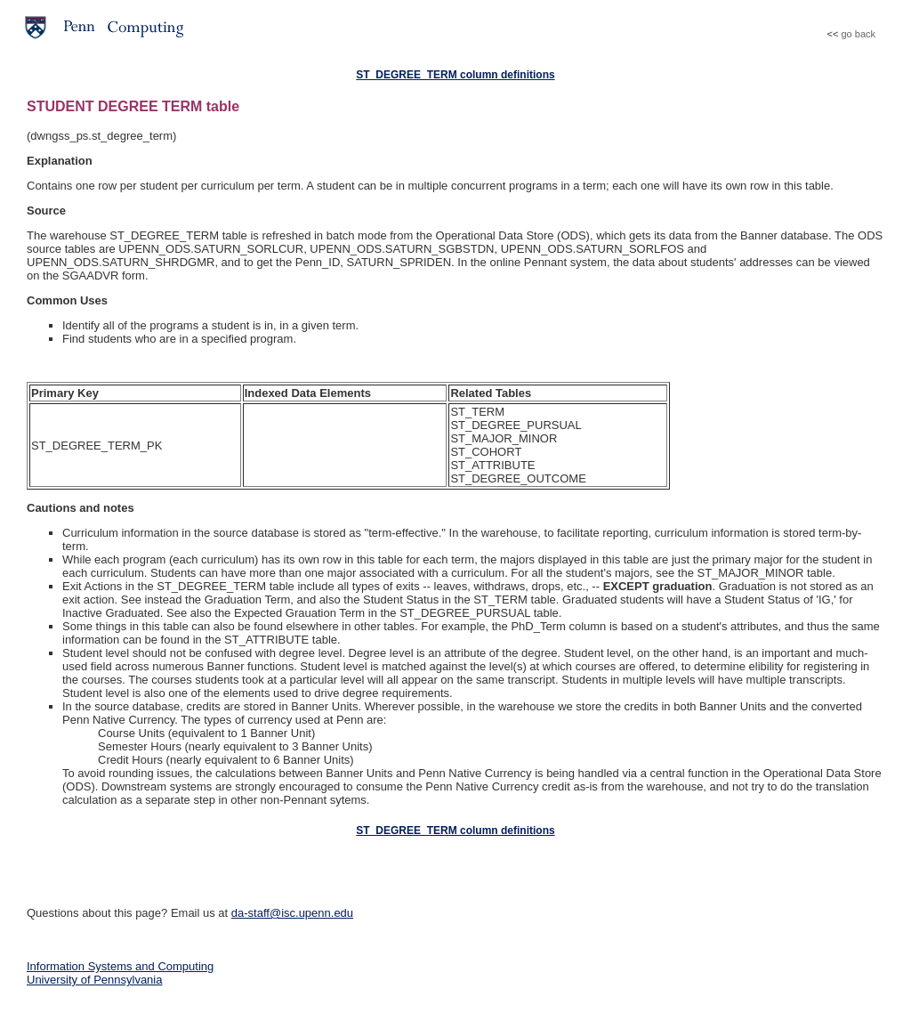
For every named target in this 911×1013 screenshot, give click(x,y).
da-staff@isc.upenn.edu (292, 913)
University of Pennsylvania (94, 979)
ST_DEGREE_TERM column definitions (455, 75)
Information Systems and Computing (120, 966)
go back (858, 33)
